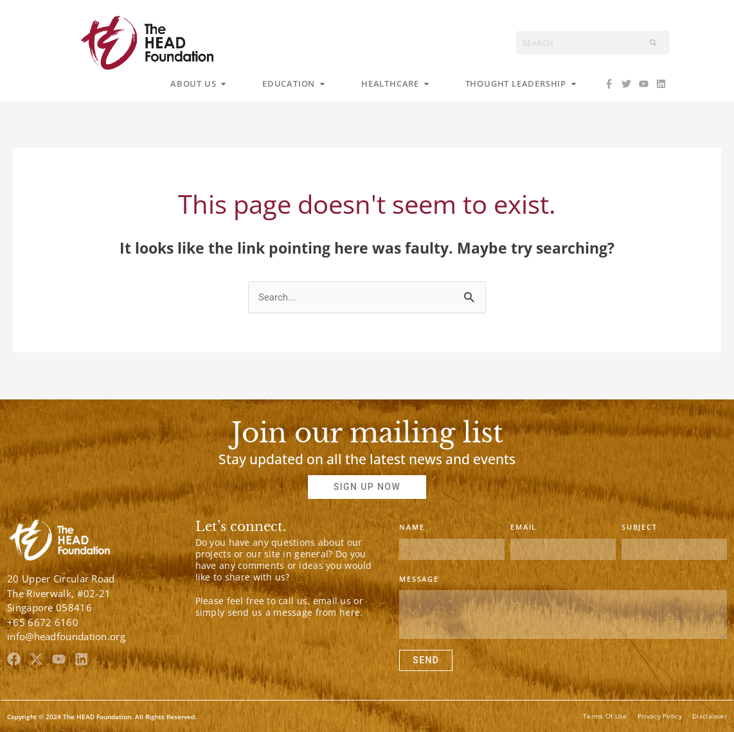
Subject (640, 527)
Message (419, 579)
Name (411, 527)
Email (523, 527)
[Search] (653, 42)
